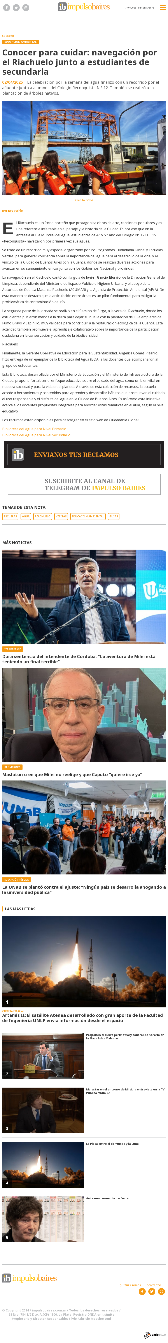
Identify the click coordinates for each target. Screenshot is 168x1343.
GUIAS (113, 516)
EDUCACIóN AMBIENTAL (88, 516)
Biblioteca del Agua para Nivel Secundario (36, 435)
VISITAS (61, 516)
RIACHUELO (43, 516)
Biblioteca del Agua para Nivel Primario (34, 428)
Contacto (154, 1285)
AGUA (26, 516)
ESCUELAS (10, 516)
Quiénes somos (130, 1285)
